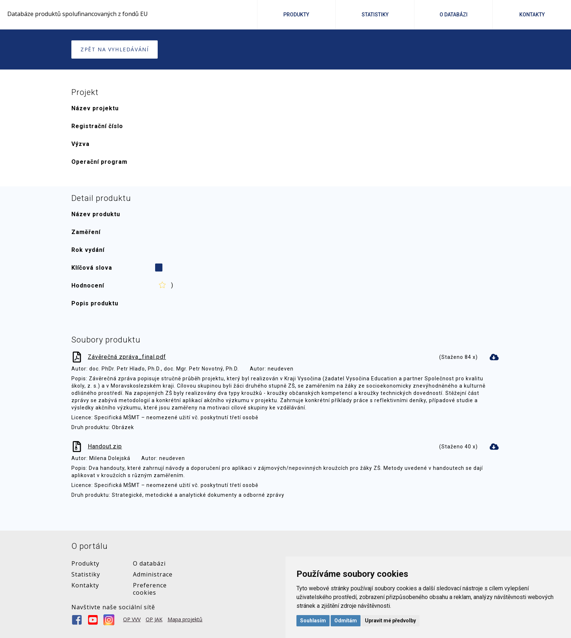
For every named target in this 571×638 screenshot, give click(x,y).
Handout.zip (105, 446)
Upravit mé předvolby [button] (390, 620)
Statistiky (375, 14)
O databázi (149, 563)
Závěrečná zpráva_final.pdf (127, 356)
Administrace (153, 574)
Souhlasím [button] (313, 620)
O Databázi (454, 14)
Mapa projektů (185, 619)
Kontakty (532, 14)
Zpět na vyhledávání (114, 49)
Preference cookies (150, 589)
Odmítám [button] (345, 620)
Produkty (296, 14)
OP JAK (154, 619)
